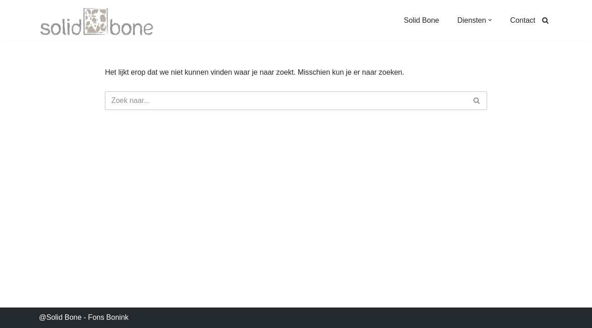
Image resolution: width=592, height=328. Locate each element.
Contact (522, 20)
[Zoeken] (545, 20)
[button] (490, 20)
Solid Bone (421, 20)
